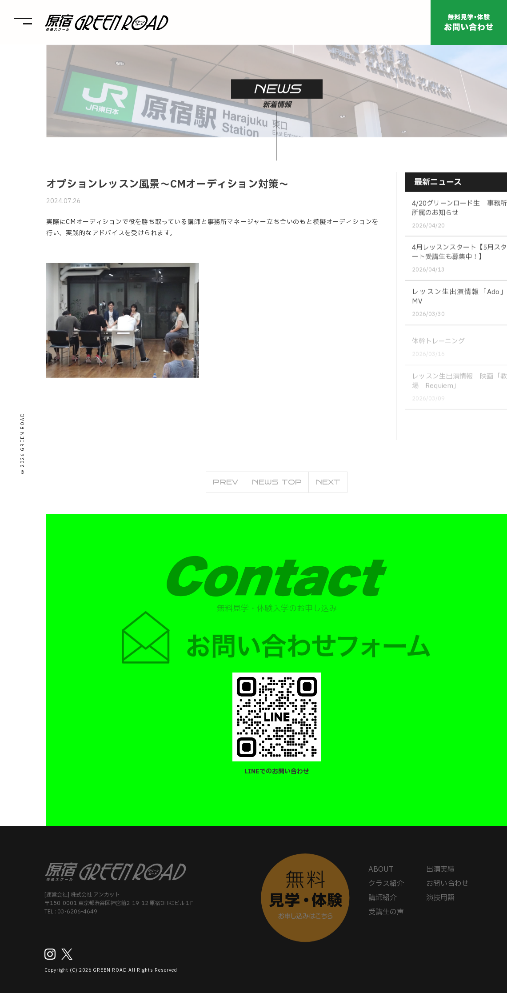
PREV (225, 484)
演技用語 (440, 901)
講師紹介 (382, 901)
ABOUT (381, 872)
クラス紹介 (386, 886)
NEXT (327, 484)
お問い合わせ (447, 886)
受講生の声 (386, 915)
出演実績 (440, 872)
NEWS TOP (277, 484)
